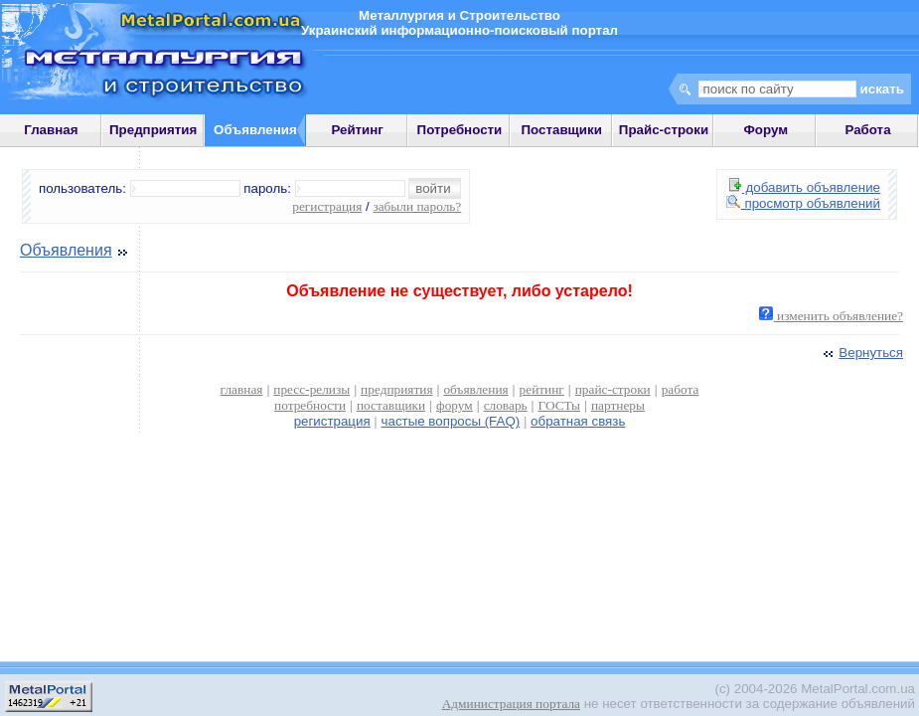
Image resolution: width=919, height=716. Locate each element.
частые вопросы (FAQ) (451, 421)
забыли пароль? (417, 206)
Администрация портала (511, 703)
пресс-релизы (311, 389)
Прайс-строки (663, 129)
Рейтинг (357, 129)
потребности (310, 405)
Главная (50, 129)
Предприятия (153, 129)
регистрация (327, 206)
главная (242, 389)
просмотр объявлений (803, 203)
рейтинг (542, 389)
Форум (765, 129)
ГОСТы (559, 405)
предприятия (396, 389)
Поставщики (562, 129)
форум (454, 405)
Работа (867, 129)
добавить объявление (804, 187)
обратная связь (578, 421)
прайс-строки (613, 389)
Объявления (66, 250)
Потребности (460, 129)
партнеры (618, 405)
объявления (475, 389)
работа (680, 389)
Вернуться (861, 352)
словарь (506, 405)
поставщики (391, 405)
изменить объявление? (831, 315)
